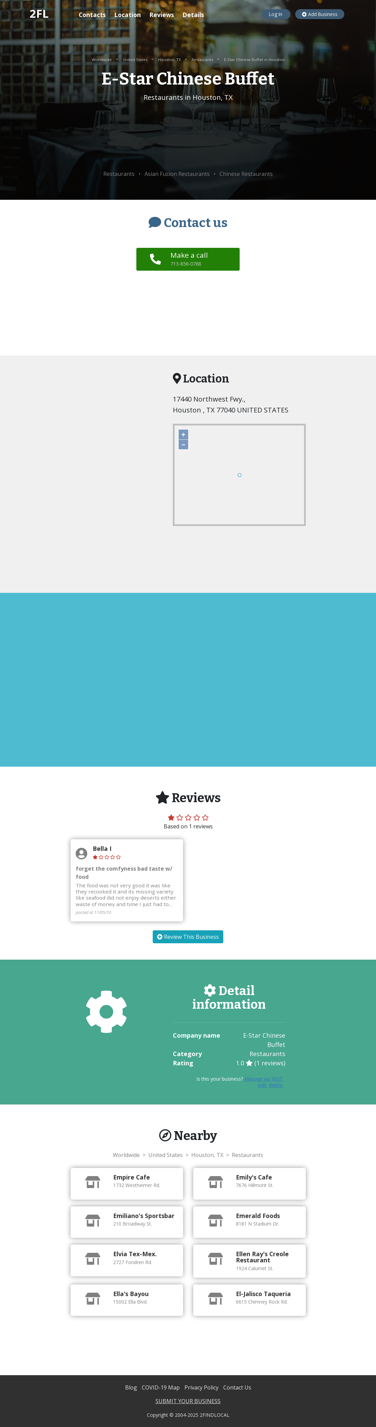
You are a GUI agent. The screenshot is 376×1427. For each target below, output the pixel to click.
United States (135, 59)
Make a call (190, 258)
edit (263, 1085)
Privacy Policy (202, 1387)
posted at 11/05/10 (93, 912)
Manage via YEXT (263, 1079)
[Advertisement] (188, 136)
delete (276, 1085)
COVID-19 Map (161, 1387)
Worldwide (102, 59)
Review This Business (188, 937)
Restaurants (203, 59)
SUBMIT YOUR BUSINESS (188, 1401)
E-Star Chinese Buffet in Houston (254, 59)
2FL (39, 13)
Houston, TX (170, 59)
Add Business (319, 14)
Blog (131, 1387)
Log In (276, 14)
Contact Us (237, 1387)
